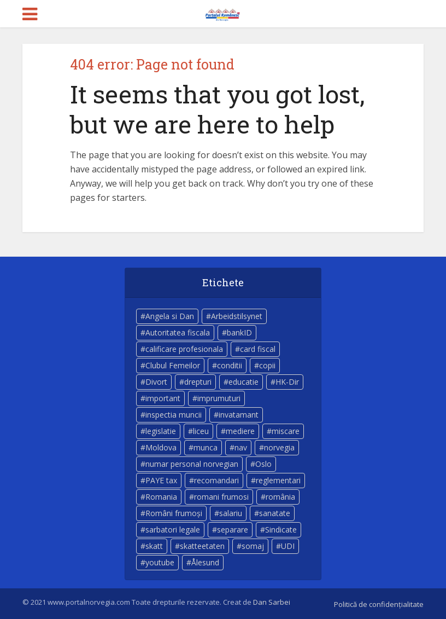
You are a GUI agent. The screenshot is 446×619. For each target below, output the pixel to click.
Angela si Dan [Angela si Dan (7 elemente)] (169, 316)
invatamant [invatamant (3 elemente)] (239, 414)
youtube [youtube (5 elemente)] (159, 562)
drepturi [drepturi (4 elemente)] (198, 382)
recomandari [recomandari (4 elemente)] (216, 480)
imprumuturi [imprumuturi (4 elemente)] (218, 398)
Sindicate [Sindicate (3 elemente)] (281, 529)
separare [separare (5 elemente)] (232, 529)
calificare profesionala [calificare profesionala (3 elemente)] (184, 349)
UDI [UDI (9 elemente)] (288, 546)
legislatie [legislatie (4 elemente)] (160, 431)
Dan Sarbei (271, 602)
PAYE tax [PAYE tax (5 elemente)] (161, 480)
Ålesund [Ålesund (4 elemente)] (205, 562)
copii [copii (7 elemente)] (267, 365)
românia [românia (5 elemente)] (280, 496)
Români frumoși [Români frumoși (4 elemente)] (173, 513)
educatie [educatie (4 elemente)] (243, 382)
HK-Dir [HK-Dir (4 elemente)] (287, 382)
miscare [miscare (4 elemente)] (286, 431)
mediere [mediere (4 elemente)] (240, 431)
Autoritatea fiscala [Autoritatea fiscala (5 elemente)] (177, 332)
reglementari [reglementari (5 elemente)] (278, 480)
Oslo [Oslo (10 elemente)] (263, 464)
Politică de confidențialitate (379, 604)
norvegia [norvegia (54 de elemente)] (279, 447)
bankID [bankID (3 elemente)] (239, 332)
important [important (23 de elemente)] (162, 398)
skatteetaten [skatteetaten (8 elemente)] (202, 546)
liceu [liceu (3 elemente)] (201, 431)
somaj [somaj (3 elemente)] (253, 546)
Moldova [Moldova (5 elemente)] (161, 447)
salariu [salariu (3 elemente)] (230, 513)
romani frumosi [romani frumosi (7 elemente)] (221, 496)
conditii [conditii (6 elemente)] (229, 365)
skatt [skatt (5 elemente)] (154, 546)
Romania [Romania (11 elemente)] (161, 496)
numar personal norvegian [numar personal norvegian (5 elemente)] (191, 464)
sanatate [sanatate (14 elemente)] (274, 513)
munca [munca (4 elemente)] (205, 447)
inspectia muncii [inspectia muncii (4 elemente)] (173, 414)
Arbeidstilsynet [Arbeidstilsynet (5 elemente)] (236, 316)
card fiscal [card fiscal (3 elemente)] (257, 349)
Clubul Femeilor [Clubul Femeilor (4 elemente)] (172, 365)
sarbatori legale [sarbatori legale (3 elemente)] (172, 529)
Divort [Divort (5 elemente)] (156, 382)
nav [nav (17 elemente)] (240, 447)
